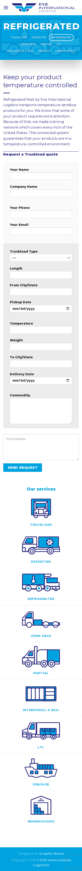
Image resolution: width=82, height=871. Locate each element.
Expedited (39, 37)
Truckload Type (41, 256)
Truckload (18, 37)
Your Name (41, 175)
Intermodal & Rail (20, 50)
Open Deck (29, 44)
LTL (59, 44)
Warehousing (65, 50)
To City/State (41, 362)
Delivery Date (41, 379)
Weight (41, 345)
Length (41, 274)
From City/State (41, 290)
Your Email (41, 230)
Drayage (44, 50)
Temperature (41, 329)
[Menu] (6, 7)
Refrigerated (61, 37)
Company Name (41, 192)
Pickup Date (41, 307)
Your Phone (41, 213)
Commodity (41, 410)
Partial (46, 44)
